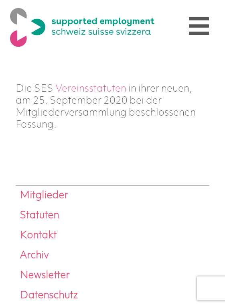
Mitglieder (44, 196)
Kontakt (38, 236)
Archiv (34, 256)
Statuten (39, 216)
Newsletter (44, 276)
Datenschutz (49, 296)
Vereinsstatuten (90, 89)
